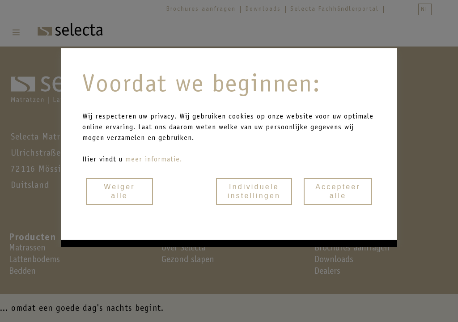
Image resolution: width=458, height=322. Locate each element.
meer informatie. (153, 159)
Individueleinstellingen (254, 191)
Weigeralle (119, 191)
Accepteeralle (337, 191)
